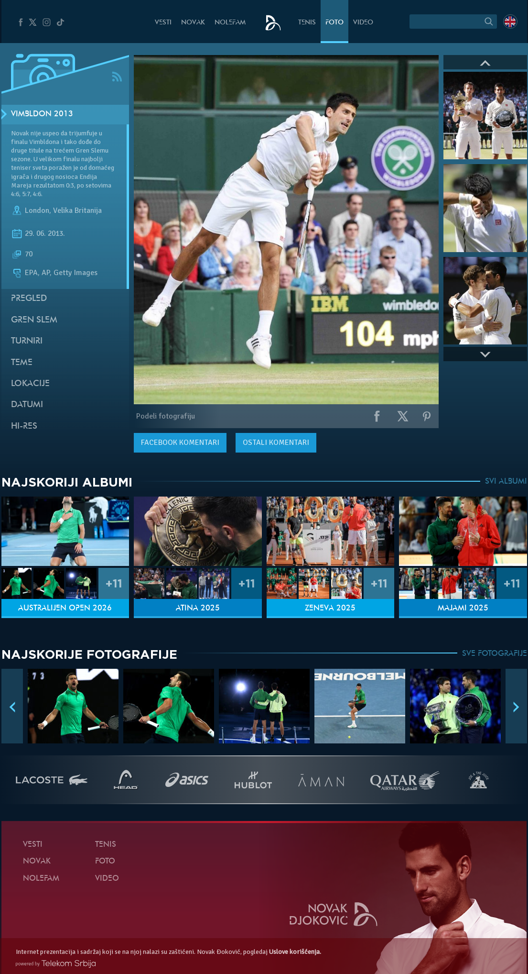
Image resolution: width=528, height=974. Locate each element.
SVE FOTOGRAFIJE (494, 654)
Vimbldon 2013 (42, 114)
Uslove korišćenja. (295, 952)
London (37, 210)
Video (363, 22)
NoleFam (230, 22)
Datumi (27, 405)
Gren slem (34, 320)
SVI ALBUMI (506, 482)
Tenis (307, 22)
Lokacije (30, 383)
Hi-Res (24, 426)
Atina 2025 (198, 608)
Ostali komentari (276, 442)
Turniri (27, 341)
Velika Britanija (77, 210)
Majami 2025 (463, 608)
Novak (193, 22)
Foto (334, 22)
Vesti (163, 22)
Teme (21, 362)
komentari (180, 442)
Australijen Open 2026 (65, 608)
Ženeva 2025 (330, 608)
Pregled (29, 298)
